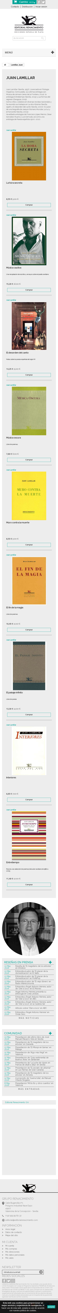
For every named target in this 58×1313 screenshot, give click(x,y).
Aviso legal (10, 1229)
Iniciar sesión (41, 7)
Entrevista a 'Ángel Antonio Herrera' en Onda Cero (32, 1013)
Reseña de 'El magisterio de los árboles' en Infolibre (33, 967)
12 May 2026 (7, 1053)
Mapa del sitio (11, 1235)
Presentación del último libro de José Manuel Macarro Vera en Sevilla (32, 1038)
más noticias (29, 1018)
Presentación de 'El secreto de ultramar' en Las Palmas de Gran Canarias (33, 1069)
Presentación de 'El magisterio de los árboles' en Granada (32, 1043)
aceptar (51, 1307)
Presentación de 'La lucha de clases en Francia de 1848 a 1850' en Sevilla (32, 1064)
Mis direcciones (12, 1252)
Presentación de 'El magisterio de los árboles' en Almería (32, 1074)
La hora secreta (14, 183)
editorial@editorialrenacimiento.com (21, 1220)
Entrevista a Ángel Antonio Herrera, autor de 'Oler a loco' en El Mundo (33, 987)
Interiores (11, 777)
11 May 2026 (7, 1079)
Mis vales (9, 1258)
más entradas (29, 1089)
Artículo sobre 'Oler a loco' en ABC (31, 1008)
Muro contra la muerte (17, 522)
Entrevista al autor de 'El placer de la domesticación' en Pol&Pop (31, 977)
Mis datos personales (15, 1255)
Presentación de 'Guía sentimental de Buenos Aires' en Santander (31, 1058)
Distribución (27, 7)
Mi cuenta (9, 1246)
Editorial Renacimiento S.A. (17, 1102)
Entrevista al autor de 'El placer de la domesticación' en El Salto (31, 972)
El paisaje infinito (14, 692)
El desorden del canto (17, 352)
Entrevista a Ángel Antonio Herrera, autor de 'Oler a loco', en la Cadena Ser (33, 1003)
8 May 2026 (7, 1084)
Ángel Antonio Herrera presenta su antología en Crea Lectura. (30, 993)
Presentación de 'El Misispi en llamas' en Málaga (33, 1048)
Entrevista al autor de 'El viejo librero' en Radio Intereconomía (33, 982)
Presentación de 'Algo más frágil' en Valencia (31, 1053)
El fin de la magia (14, 607)
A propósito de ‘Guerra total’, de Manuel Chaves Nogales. (33, 1079)
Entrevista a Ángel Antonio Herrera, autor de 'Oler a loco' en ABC (33, 998)
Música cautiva (13, 267)
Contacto (15, 7)
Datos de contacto (13, 1232)
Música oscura (13, 437)
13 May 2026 (7, 967)
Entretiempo (12, 862)
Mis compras (11, 1249)
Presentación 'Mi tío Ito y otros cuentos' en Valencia (34, 1084)
